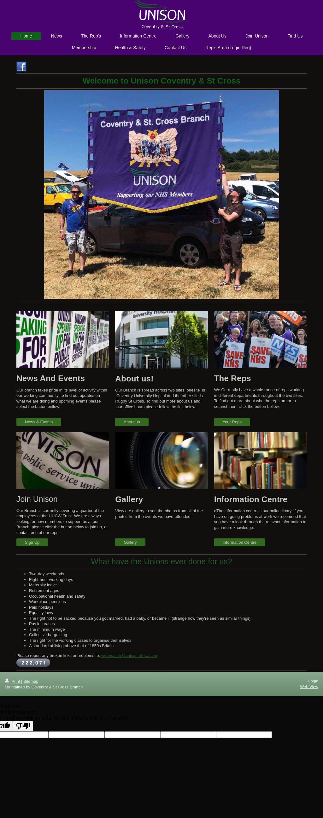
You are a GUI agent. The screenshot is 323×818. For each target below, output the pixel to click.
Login (313, 681)
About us (132, 422)
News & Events (39, 422)
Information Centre (240, 542)
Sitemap (30, 681)
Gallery (130, 542)
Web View (309, 686)
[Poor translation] (23, 726)
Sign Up (32, 542)
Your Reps (232, 422)
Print (13, 681)
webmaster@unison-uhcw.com (129, 655)
